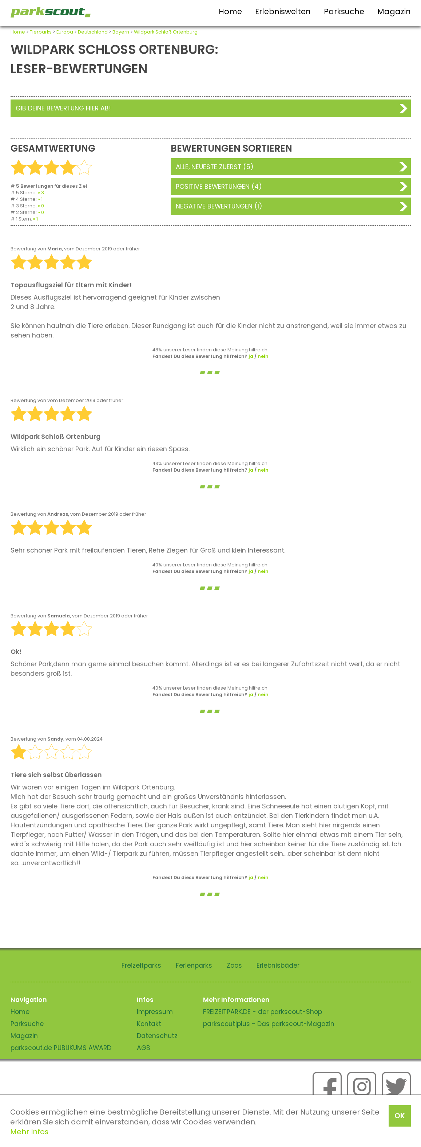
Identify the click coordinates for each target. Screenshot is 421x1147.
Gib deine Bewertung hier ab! (63, 108)
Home (230, 11)
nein (263, 356)
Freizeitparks (141, 965)
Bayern (120, 32)
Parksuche (344, 11)
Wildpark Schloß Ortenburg (166, 32)
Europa (64, 32)
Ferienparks (194, 965)
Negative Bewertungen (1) (219, 206)
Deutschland (93, 32)
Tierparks (41, 32)
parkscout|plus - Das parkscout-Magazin (268, 1023)
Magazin (394, 11)
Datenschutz (157, 1035)
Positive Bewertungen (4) (219, 186)
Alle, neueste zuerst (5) (215, 167)
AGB (143, 1047)
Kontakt (149, 1023)
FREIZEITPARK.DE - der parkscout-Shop (262, 1011)
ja (251, 356)
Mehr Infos (29, 1132)
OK (399, 1116)
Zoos (234, 965)
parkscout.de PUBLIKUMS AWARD (61, 1047)
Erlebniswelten (283, 11)
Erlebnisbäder (278, 965)
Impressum (155, 1011)
